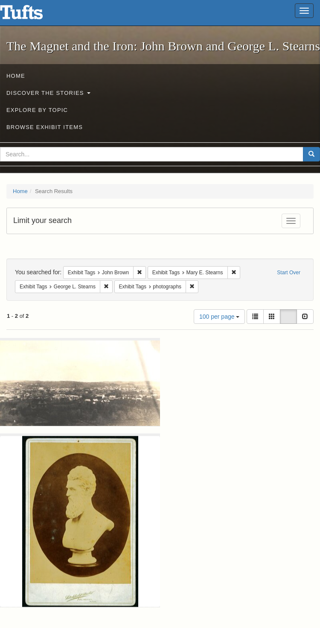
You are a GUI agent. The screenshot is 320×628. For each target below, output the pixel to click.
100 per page (219, 316)
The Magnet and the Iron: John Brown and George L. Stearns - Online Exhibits (32, 15)
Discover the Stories (48, 93)
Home (15, 76)
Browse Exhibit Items (44, 127)
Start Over (288, 273)
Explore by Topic (37, 110)
